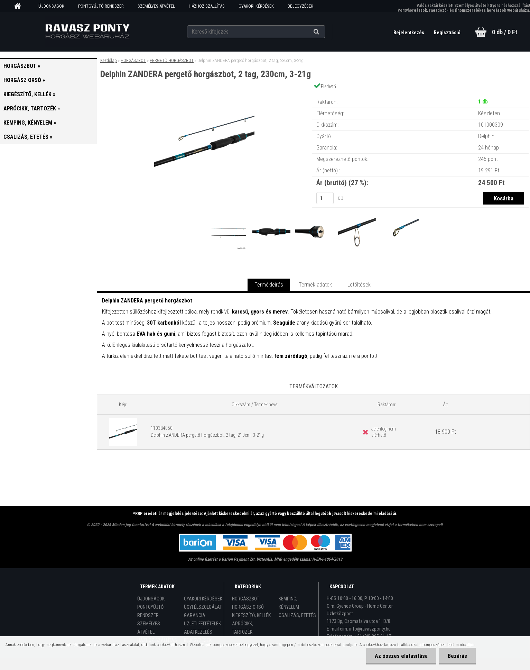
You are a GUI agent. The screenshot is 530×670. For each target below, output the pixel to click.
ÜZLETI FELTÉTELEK (202, 623)
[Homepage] (20, 6)
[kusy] (325, 198)
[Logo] (87, 31)
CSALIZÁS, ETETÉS (297, 615)
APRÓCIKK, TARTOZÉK (242, 628)
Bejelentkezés (409, 32)
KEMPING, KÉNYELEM (289, 603)
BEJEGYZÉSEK (300, 6)
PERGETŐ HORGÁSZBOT (172, 60)
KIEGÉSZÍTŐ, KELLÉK (251, 615)
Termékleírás (268, 284)
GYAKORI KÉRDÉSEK (256, 6)
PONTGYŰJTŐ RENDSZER (101, 6)
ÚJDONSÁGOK (51, 6)
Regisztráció (447, 32)
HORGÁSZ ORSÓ (248, 607)
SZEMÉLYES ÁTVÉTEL (156, 6)
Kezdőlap (108, 60)
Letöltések (359, 284)
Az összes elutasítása (401, 656)
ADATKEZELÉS (198, 632)
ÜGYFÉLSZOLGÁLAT (203, 607)
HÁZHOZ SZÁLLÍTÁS (207, 6)
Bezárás (457, 656)
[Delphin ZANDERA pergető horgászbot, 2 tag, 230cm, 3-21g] (204, 95)
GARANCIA (194, 615)
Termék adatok (315, 284)
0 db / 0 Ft (504, 32)
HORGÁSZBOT (133, 60)
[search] (325, 31)
